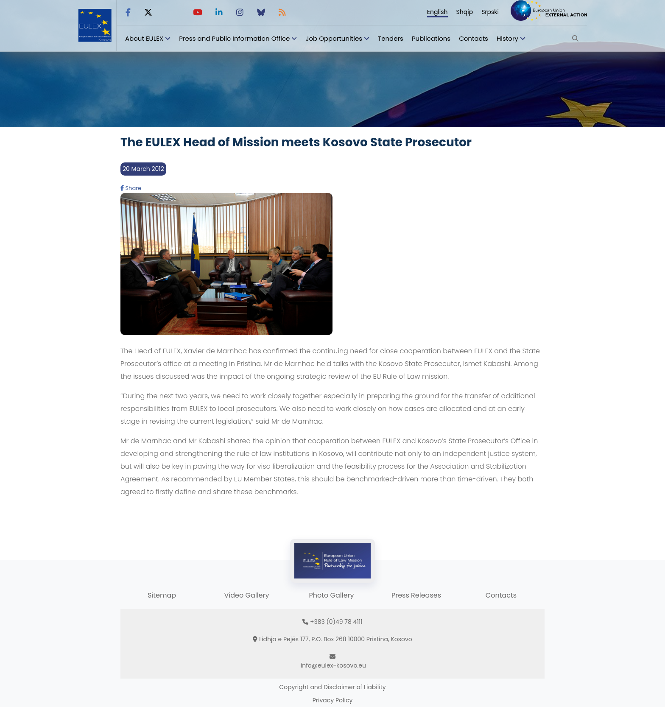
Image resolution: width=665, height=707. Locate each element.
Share (130, 188)
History (507, 38)
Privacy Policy (333, 700)
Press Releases (416, 595)
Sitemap (162, 595)
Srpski (490, 12)
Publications (431, 38)
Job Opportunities (333, 38)
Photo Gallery (331, 595)
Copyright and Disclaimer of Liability (332, 687)
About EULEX (144, 38)
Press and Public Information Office (234, 38)
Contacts (473, 38)
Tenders (390, 38)
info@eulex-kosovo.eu (333, 665)
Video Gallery (246, 595)
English (437, 12)
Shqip (464, 12)
